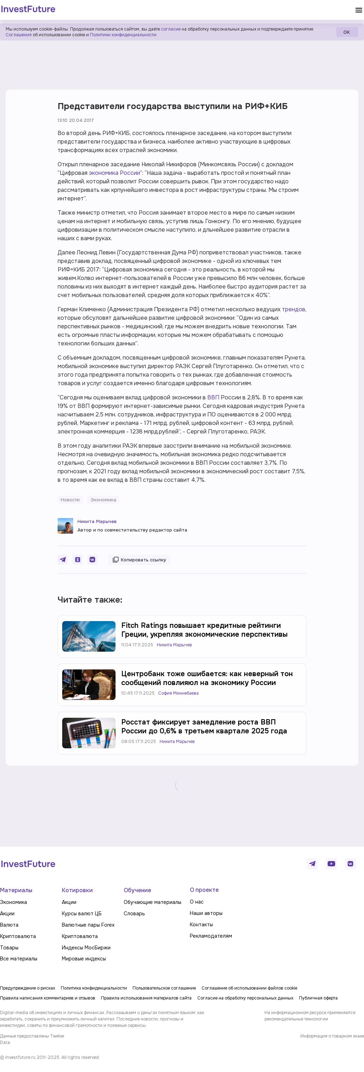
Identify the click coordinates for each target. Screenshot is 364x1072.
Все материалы (18, 958)
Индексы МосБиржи (86, 947)
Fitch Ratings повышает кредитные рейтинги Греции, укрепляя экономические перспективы (204, 630)
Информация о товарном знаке (332, 1036)
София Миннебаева (178, 693)
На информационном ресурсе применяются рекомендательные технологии (309, 1016)
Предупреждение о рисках (27, 988)
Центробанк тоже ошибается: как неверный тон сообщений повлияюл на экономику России (207, 678)
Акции (7, 913)
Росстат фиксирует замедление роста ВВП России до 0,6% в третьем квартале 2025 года (204, 727)
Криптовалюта (18, 936)
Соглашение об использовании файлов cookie (249, 988)
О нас (197, 902)
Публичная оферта (318, 998)
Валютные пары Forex (88, 925)
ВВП (213, 397)
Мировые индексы (84, 958)
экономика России (114, 173)
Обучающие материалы (152, 902)
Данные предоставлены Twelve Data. (32, 1039)
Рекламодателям (211, 936)
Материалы (16, 890)
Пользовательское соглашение (164, 988)
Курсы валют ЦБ (82, 913)
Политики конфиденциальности (123, 35)
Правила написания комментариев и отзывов (47, 998)
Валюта (9, 925)
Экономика (13, 902)
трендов (293, 309)
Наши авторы (206, 913)
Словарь (134, 913)
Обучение (137, 890)
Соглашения (19, 35)
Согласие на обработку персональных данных (245, 998)
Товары (9, 947)
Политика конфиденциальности (94, 988)
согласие (171, 29)
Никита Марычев (97, 521)
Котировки (77, 890)
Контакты (201, 924)
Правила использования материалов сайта (146, 998)
